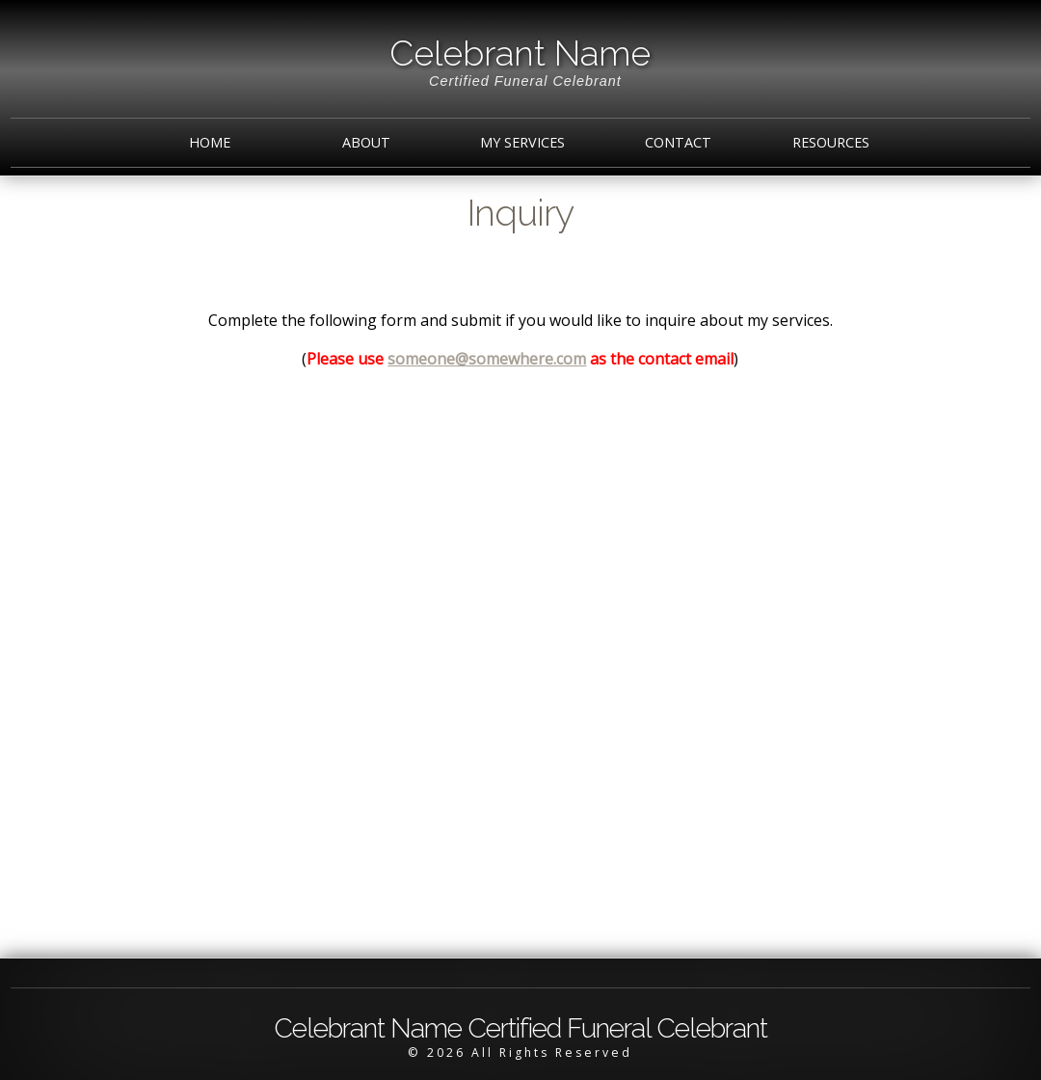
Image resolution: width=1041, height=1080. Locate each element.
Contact (678, 142)
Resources (830, 142)
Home (209, 142)
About (366, 142)
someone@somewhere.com (486, 358)
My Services (522, 142)
